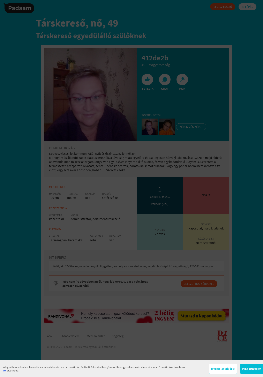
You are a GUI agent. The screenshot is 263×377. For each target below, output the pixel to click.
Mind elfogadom (251, 368)
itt (4, 370)
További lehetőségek (223, 368)
